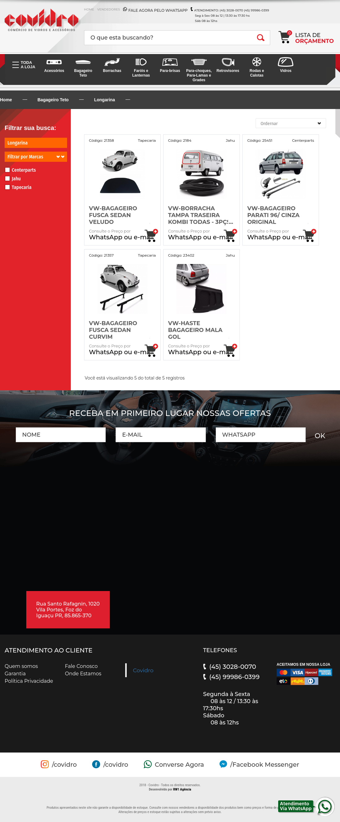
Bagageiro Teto (53, 99)
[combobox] (291, 123)
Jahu (13, 179)
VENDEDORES (108, 9)
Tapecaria (18, 187)
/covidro (64, 764)
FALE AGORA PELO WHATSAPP (158, 10)
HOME (89, 9)
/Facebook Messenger (264, 764)
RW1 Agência (182, 789)
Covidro (143, 670)
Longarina (104, 99)
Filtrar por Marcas (35, 157)
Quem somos (21, 666)
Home (6, 99)
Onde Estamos (83, 674)
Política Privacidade (29, 681)
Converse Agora (179, 764)
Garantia (15, 674)
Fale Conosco (81, 666)
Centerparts (20, 170)
